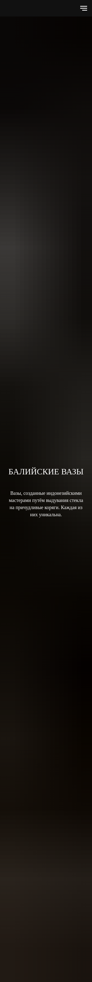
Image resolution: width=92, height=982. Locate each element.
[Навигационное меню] (83, 8)
